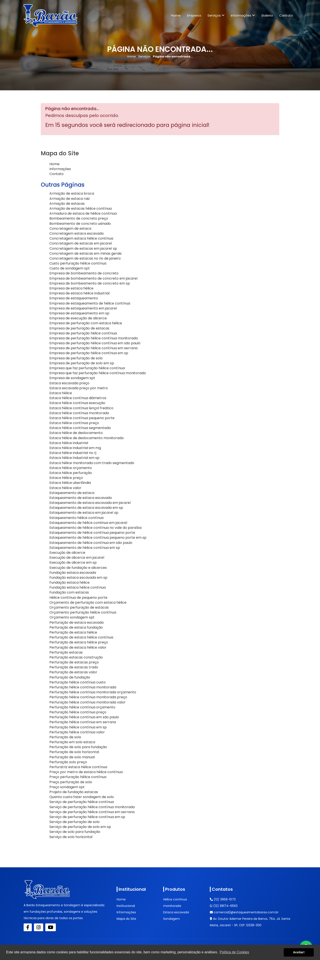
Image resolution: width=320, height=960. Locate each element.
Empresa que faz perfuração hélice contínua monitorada (97, 373)
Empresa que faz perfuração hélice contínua (87, 368)
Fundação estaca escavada (72, 572)
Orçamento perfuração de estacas (79, 607)
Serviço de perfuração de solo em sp (80, 826)
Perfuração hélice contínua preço (77, 712)
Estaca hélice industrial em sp (74, 457)
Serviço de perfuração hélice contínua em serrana (91, 811)
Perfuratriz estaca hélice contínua (78, 767)
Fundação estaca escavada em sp (78, 577)
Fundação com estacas (69, 592)
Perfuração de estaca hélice (73, 632)
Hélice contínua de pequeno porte (78, 597)
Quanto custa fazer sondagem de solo (81, 796)
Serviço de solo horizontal (70, 836)
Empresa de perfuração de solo (76, 358)
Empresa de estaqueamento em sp (79, 313)
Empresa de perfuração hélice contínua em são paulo (94, 343)
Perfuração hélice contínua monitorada (82, 687)
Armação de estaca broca (71, 193)
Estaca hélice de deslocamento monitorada (86, 437)
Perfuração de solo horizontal (74, 751)
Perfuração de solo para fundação (78, 747)
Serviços (215, 15)
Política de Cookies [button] (234, 952)
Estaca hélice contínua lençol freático (81, 408)
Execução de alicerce (67, 552)
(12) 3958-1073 (223, 899)
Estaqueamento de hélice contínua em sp (84, 547)
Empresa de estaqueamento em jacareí (83, 308)
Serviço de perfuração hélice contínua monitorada (92, 807)
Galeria (267, 15)
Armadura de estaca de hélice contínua (83, 213)
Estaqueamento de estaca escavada (80, 497)
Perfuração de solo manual (72, 757)
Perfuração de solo (65, 737)
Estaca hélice (60, 393)
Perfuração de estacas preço (74, 662)
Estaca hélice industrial (68, 442)
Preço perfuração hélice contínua (77, 776)
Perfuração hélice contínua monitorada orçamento (92, 692)
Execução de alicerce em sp (73, 562)
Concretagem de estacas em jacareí (80, 243)
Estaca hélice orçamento (70, 467)
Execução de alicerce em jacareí (76, 557)
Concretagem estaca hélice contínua (81, 238)
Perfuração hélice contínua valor (77, 732)
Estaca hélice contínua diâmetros (77, 397)
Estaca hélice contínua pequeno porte (81, 417)
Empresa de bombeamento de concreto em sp (89, 283)
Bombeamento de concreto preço (78, 218)
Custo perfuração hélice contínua (77, 263)
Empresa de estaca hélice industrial (79, 293)
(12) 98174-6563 (224, 906)
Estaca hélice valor (65, 487)
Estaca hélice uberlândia (70, 482)
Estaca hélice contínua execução (77, 402)
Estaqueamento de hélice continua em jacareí (88, 522)
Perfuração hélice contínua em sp (78, 727)
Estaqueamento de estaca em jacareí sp (83, 512)
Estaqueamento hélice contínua (76, 517)
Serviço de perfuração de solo (74, 821)
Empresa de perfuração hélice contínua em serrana (93, 348)
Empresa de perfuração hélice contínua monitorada (93, 338)
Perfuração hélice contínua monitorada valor (87, 702)
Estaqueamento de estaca (71, 492)
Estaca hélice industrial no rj (72, 452)
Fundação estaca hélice (69, 582)
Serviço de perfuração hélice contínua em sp (87, 816)
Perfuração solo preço (68, 762)
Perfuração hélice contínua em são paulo (84, 717)
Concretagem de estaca (70, 228)
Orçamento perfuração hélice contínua (82, 612)
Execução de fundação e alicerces (78, 567)
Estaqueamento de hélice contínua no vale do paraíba (95, 527)
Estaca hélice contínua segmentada (80, 427)
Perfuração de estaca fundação (76, 627)
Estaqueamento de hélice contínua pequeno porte (92, 532)
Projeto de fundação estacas (73, 791)
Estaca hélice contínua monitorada (79, 413)
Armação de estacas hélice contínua (80, 208)
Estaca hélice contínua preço (74, 422)
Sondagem (171, 919)
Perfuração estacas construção (76, 657)
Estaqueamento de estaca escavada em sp (86, 507)
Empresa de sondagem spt (72, 377)
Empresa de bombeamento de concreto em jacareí (93, 278)
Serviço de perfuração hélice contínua (81, 801)
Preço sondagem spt (67, 787)
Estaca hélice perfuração (70, 472)
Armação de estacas (67, 203)
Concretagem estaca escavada (76, 233)
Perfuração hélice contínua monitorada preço (88, 697)
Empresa (194, 15)
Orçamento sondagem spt (71, 617)
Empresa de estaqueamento (73, 298)
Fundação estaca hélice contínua (77, 587)
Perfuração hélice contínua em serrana (82, 722)
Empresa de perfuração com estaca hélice (85, 323)
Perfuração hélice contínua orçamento (82, 707)
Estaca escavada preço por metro (78, 388)
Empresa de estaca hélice (71, 288)
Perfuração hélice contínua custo (77, 682)
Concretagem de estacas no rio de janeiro (85, 258)
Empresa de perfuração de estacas (79, 328)
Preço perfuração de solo (70, 782)
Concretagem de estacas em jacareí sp (83, 248)
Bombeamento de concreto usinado (80, 223)
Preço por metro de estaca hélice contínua (86, 771)
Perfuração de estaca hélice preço (78, 642)
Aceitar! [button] (299, 952)
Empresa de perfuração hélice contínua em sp (88, 353)
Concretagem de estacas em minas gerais (85, 253)
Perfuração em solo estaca (72, 742)
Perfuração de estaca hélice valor (78, 647)
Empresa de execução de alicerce (78, 318)
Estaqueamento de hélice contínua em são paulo (90, 542)
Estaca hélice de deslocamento (76, 432)
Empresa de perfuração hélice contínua (83, 333)
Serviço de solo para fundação (74, 831)
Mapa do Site (126, 919)
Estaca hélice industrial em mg (75, 447)
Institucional (126, 906)
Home (176, 15)
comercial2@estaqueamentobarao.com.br (244, 912)
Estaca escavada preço (69, 383)
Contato (286, 15)
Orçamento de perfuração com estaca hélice (87, 602)
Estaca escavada (176, 912)
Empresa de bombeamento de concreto (84, 273)
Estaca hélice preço (66, 477)
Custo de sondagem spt (69, 268)
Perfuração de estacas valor (73, 672)
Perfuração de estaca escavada (76, 622)
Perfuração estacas (66, 652)
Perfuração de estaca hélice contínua (81, 637)
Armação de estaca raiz (69, 198)
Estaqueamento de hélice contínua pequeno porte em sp (97, 537)
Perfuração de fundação (69, 677)
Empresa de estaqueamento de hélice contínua (89, 303)
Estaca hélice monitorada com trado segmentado (91, 462)
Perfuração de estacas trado (73, 667)
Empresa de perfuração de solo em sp (81, 363)
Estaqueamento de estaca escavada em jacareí (90, 502)
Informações (243, 15)
